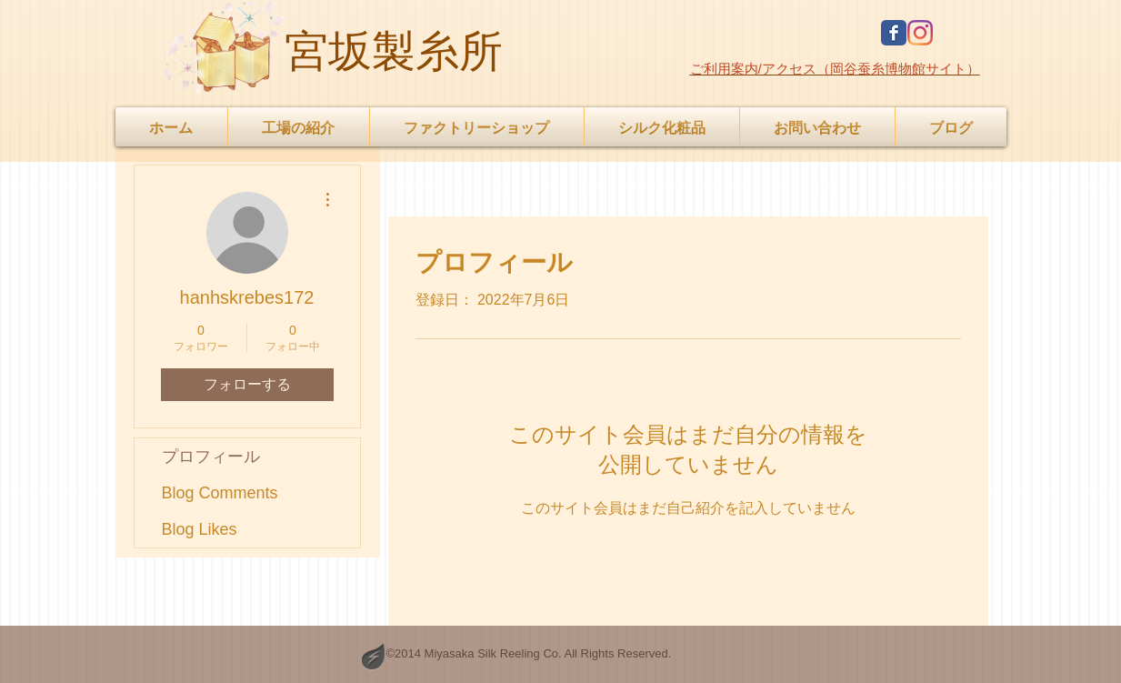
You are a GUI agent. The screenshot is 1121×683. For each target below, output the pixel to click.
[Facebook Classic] (893, 32)
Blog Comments (220, 493)
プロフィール (211, 456)
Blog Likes (199, 529)
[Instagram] (920, 32)
